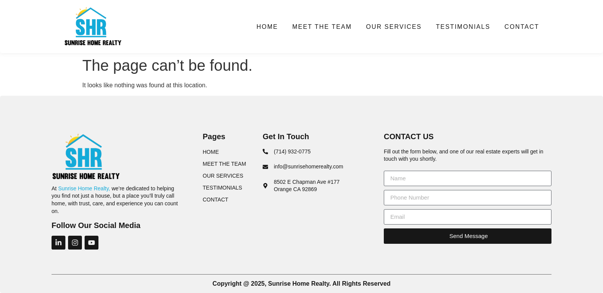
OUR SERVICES (394, 26)
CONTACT (522, 26)
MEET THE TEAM (322, 26)
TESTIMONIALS (463, 26)
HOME (267, 26)
